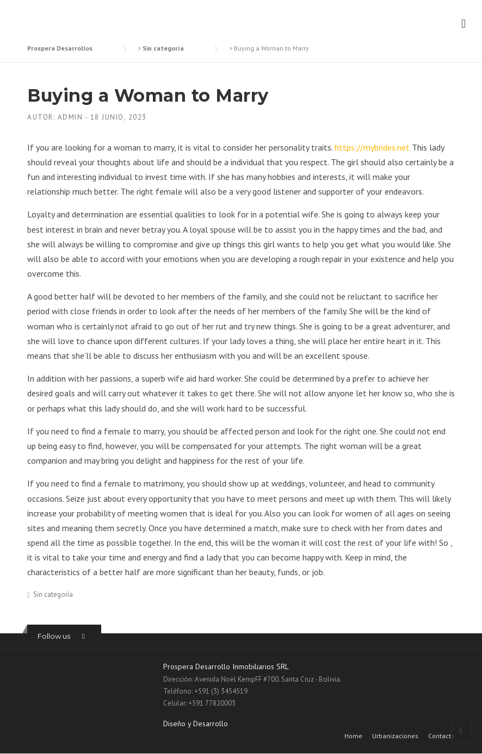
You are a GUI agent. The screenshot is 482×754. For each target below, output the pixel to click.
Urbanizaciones (395, 736)
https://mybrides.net (372, 147)
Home (353, 736)
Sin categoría (53, 594)
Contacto (441, 736)
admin (70, 117)
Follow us (54, 636)
